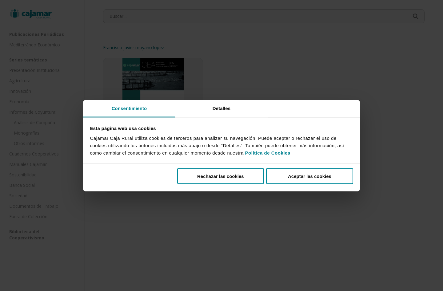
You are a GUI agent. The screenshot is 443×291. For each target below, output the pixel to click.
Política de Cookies (267, 152)
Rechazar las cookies (220, 176)
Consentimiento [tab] (129, 108)
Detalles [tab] (221, 108)
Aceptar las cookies (309, 176)
